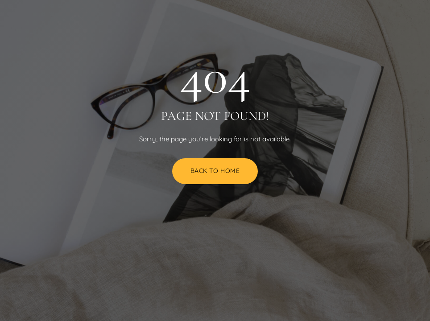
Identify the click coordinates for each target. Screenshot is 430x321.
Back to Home (215, 171)
